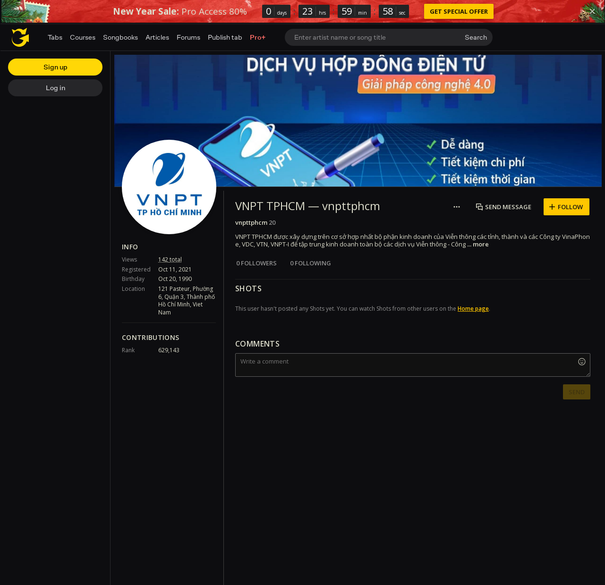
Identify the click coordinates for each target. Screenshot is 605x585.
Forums (188, 37)
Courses (82, 37)
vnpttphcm (251, 222)
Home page (473, 309)
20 (272, 222)
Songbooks (120, 37)
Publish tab (225, 37)
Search (476, 37)
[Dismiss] (592, 11)
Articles (157, 37)
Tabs (55, 37)
